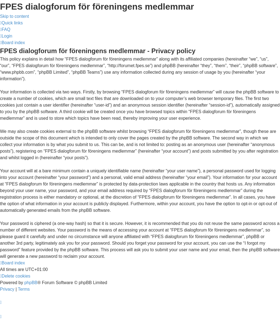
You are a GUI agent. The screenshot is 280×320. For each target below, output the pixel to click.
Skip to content (14, 16)
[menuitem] (5, 29)
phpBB (30, 282)
